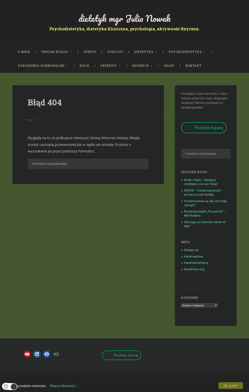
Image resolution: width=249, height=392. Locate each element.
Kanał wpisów (193, 256)
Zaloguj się (191, 250)
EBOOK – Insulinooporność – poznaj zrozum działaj (203, 192)
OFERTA (90, 52)
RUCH (84, 66)
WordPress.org (194, 269)
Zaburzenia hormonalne (41, 66)
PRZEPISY (108, 66)
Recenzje (140, 66)
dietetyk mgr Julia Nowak (125, 18)
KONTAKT (193, 66)
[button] (9, 386)
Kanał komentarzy (196, 263)
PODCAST (115, 52)
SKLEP (169, 66)
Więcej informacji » (62, 386)
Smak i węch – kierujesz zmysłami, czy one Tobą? (201, 182)
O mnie (24, 52)
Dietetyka (144, 52)
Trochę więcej (55, 52)
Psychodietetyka (185, 52)
